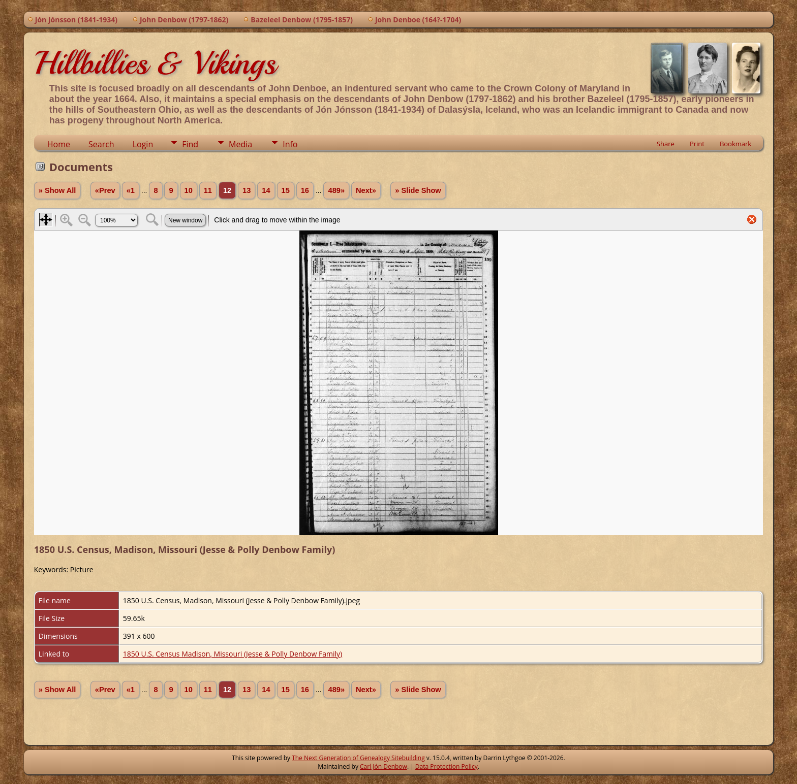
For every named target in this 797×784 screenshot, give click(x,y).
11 (208, 190)
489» (336, 190)
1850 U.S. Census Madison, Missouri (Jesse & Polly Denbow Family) (232, 654)
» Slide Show (418, 190)
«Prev (105, 190)
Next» (366, 190)
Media (240, 144)
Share (666, 143)
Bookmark (735, 143)
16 (305, 190)
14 (266, 190)
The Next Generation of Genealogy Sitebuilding (358, 758)
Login (143, 144)
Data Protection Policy (446, 766)
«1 (131, 190)
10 (189, 190)
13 (246, 190)
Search (101, 144)
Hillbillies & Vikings (155, 63)
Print (697, 143)
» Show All (57, 190)
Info (290, 144)
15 (286, 190)
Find (190, 144)
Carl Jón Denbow (383, 766)
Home (58, 144)
